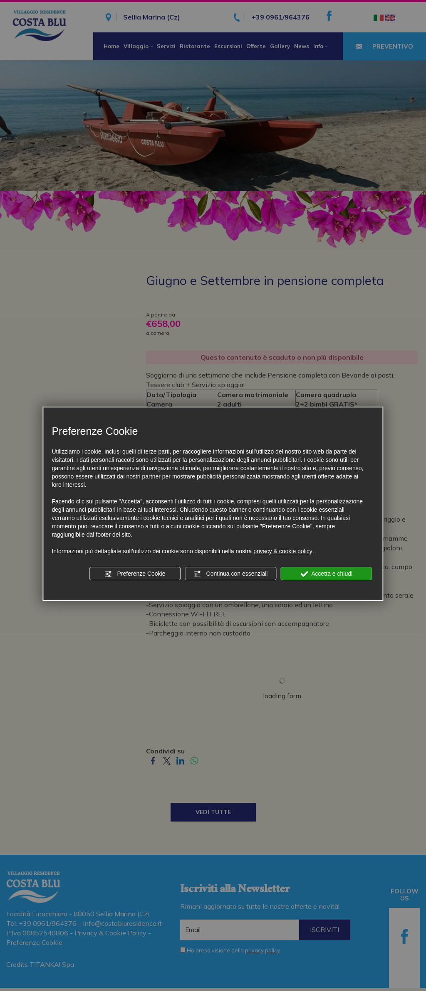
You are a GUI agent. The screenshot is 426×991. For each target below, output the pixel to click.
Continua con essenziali (231, 574)
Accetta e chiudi (326, 574)
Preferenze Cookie (135, 574)
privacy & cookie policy (282, 551)
